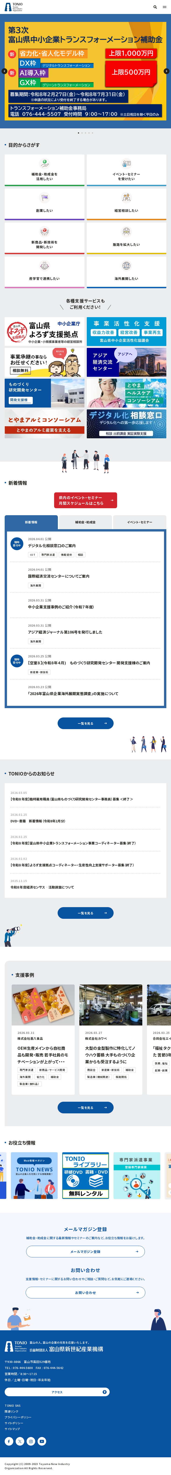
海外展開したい (126, 278)
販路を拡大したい (126, 244)
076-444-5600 (23, 1367)
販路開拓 (121, 1077)
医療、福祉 (161, 1063)
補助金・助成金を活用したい (44, 176)
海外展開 (35, 585)
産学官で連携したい (44, 278)
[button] (78, 133)
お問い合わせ (85, 1292)
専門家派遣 (48, 554)
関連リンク (11, 1411)
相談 (81, 554)
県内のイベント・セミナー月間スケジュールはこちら (81, 500)
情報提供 (66, 554)
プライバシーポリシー (18, 1417)
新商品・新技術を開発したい (44, 244)
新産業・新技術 (39, 672)
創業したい (44, 210)
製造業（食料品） (29, 1084)
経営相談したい (126, 210)
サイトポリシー (14, 1423)
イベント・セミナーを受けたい (126, 176)
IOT (32, 554)
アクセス (57, 1392)
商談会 (91, 1070)
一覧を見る (86, 723)
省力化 (41, 1077)
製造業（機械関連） (98, 1077)
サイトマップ (12, 1429)
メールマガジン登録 (85, 1251)
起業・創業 (161, 1070)
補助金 (55, 1077)
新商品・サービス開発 (52, 1070)
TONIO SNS (13, 1405)
